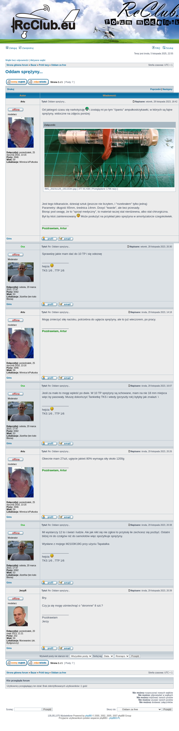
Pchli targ (44, 65)
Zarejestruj (26, 48)
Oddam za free (58, 65)
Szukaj (168, 48)
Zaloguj (11, 48)
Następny (167, 89)
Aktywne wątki (38, 60)
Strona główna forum (17, 65)
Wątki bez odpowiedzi (16, 60)
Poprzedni (155, 89)
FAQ (156, 48)
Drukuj (10, 89)
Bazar (33, 65)
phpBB (88, 716)
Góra (9, 238)
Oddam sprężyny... (24, 71)
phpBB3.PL (114, 718)
